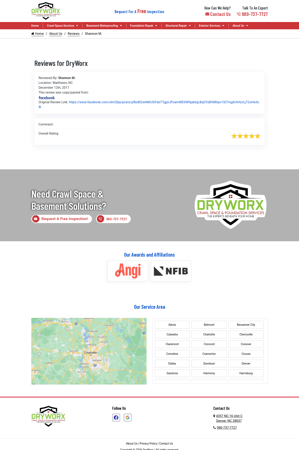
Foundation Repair (141, 25)
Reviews (74, 34)
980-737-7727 (252, 14)
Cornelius (172, 354)
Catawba (172, 334)
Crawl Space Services (60, 25)
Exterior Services (209, 25)
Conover (246, 344)
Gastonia (172, 373)
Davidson (209, 364)
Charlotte (209, 334)
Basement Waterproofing (102, 25)
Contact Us (218, 14)
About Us (238, 25)
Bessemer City (246, 325)
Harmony (209, 373)
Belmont (209, 325)
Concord (209, 344)
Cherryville (246, 334)
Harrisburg (246, 373)
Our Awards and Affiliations (149, 255)
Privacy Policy (148, 444)
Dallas (172, 364)
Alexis (172, 325)
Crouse (246, 354)
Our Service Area (149, 307)
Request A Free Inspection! (60, 219)
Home (35, 25)
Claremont (172, 344)
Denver (246, 364)
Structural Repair (176, 25)
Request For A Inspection (139, 11)
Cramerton (209, 354)
